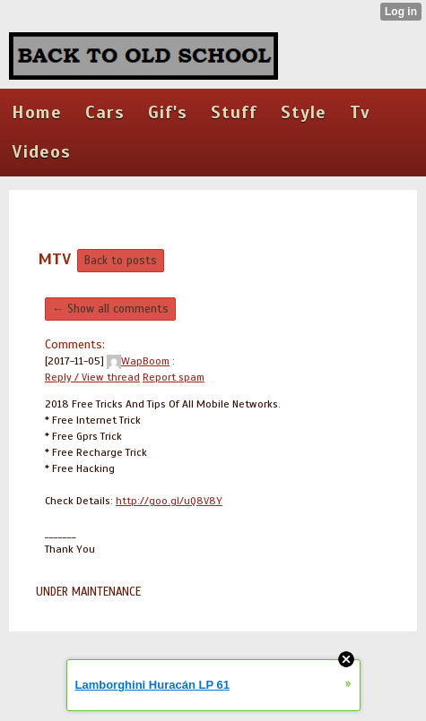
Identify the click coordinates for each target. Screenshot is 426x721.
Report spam (173, 377)
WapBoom (138, 361)
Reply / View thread (92, 377)
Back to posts (120, 260)
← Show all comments (110, 309)
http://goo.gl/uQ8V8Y (169, 500)
